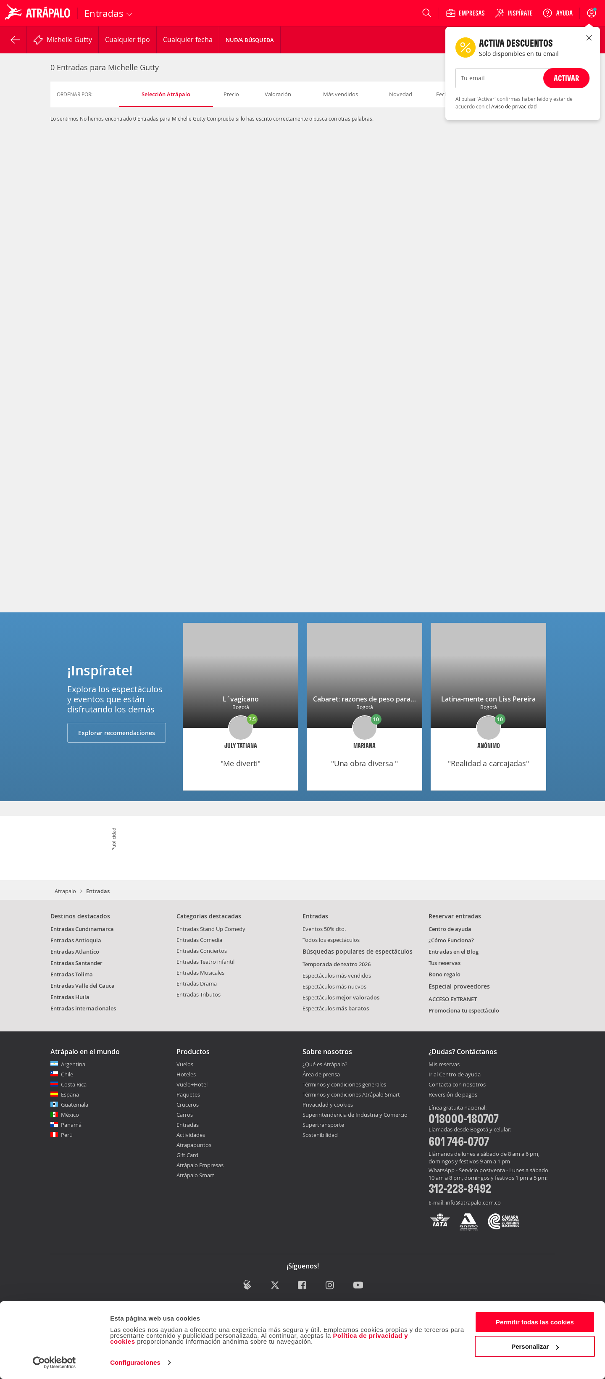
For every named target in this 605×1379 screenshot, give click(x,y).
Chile (67, 1074)
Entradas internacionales (83, 1008)
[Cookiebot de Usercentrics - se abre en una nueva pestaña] (54, 1362)
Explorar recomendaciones (116, 733)
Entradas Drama (196, 983)
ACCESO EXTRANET (453, 999)
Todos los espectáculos (331, 940)
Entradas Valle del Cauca (82, 985)
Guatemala (74, 1104)
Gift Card (187, 1155)
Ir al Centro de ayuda (455, 1074)
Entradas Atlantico (74, 951)
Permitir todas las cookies (535, 1322)
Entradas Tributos (198, 994)
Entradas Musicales (200, 972)
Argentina (73, 1064)
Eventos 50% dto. (324, 929)
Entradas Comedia (199, 940)
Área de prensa (321, 1074)
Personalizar (535, 1346)
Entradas (187, 1125)
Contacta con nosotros (457, 1084)
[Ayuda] (557, 13)
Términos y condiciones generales (344, 1084)
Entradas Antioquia (75, 940)
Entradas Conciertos (201, 950)
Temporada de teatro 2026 (336, 964)
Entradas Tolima (71, 974)
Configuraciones (135, 1362)
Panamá (71, 1125)
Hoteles (186, 1074)
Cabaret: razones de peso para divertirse (378, 699)
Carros (184, 1114)
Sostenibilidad (320, 1135)
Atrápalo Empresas (200, 1165)
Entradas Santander (76, 963)
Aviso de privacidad (514, 106)
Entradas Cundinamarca (82, 929)
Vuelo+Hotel (192, 1084)
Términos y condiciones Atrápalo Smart (351, 1094)
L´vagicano (241, 699)
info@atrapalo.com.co (473, 1202)
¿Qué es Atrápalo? (324, 1064)
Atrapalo (65, 891)
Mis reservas (444, 1064)
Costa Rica (74, 1084)
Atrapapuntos (193, 1145)
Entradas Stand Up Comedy (210, 929)
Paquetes (188, 1094)
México (70, 1114)
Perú (67, 1135)
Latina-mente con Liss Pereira (488, 699)
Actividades (190, 1135)
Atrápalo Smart (195, 1175)
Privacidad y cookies (327, 1104)
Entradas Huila (69, 997)
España (70, 1094)
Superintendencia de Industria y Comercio (355, 1114)
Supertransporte (323, 1125)
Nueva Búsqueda (250, 40)
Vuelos (184, 1064)
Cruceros (187, 1104)
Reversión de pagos (453, 1095)
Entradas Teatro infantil (205, 961)
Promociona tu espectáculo (464, 1010)
